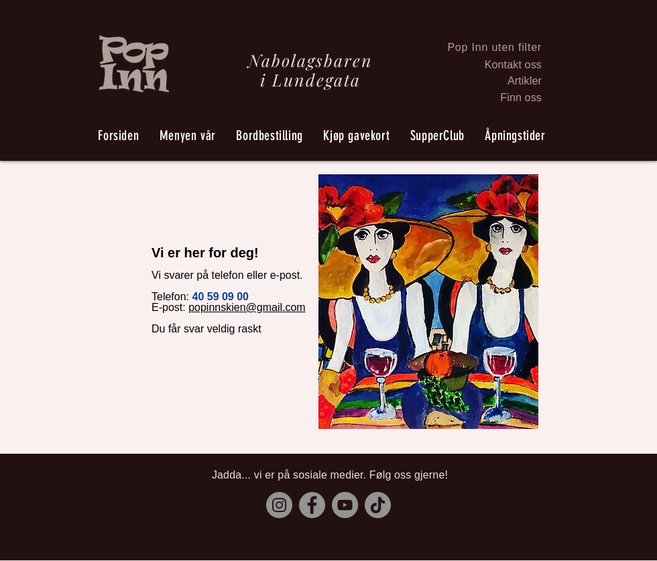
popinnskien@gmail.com (247, 307)
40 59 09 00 (220, 296)
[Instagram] (279, 505)
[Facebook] (312, 505)
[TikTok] (378, 505)
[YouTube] (345, 505)
